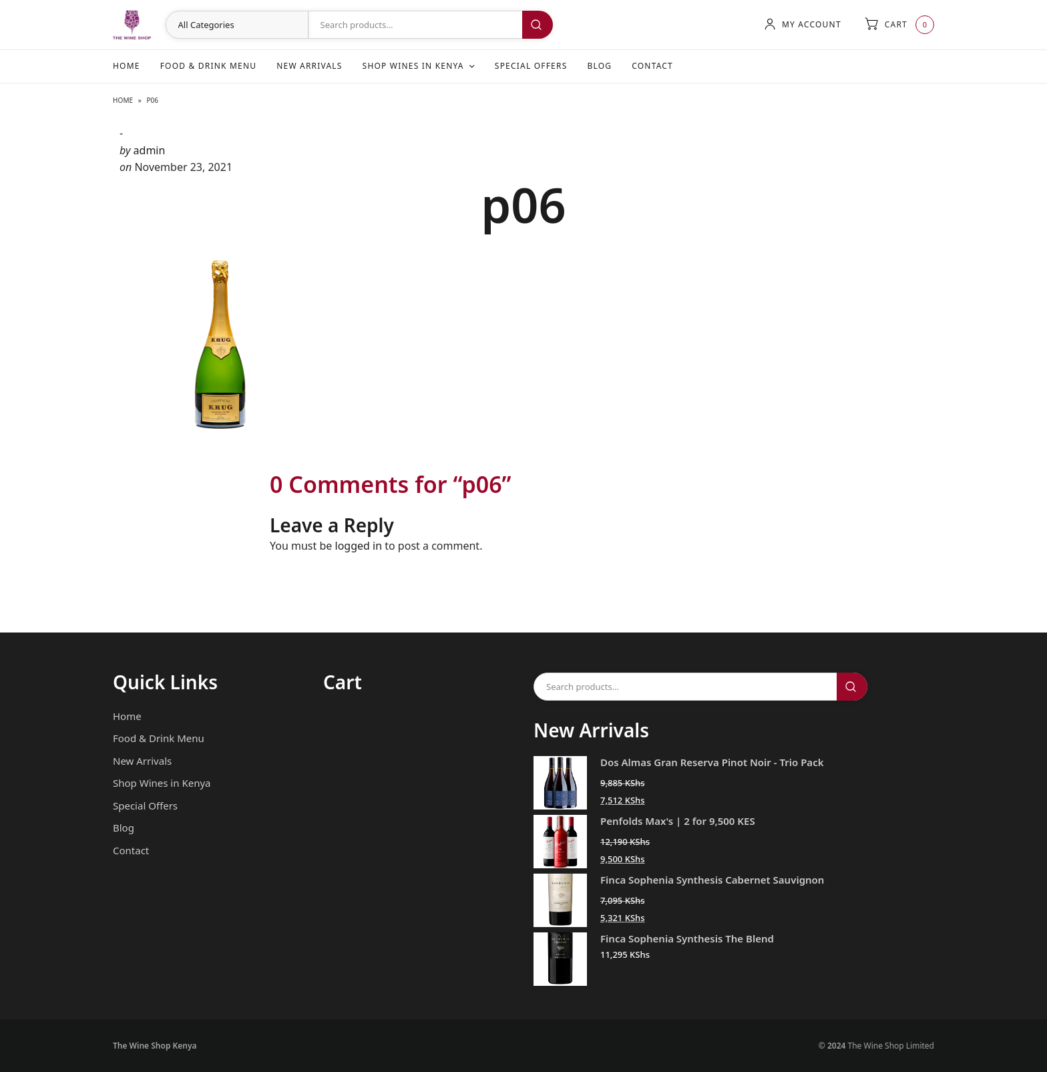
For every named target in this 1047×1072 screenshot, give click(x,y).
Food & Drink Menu (208, 65)
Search (537, 25)
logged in (359, 545)
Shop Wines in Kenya (413, 65)
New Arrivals (309, 65)
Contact (652, 65)
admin (150, 150)
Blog (599, 65)
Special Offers (531, 65)
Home (126, 65)
